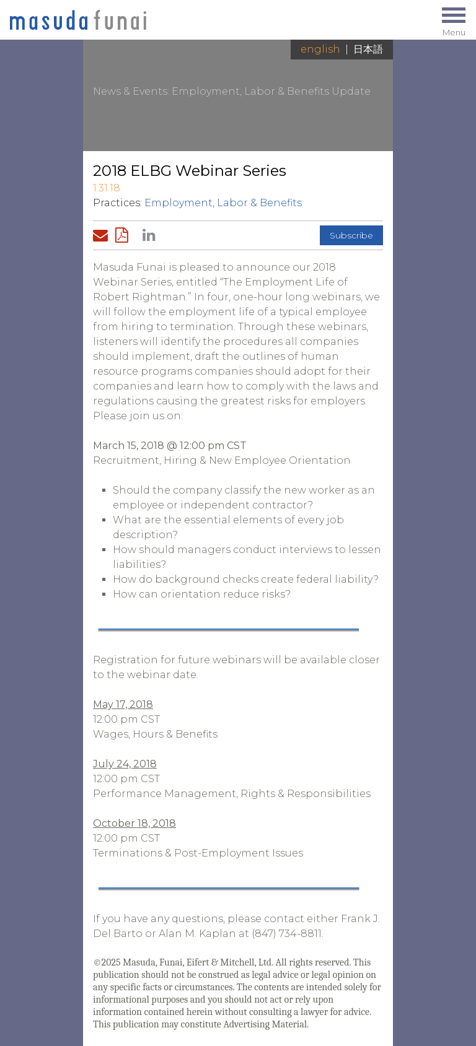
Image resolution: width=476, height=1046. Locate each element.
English (320, 49)
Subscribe (351, 235)
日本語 (368, 49)
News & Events (130, 91)
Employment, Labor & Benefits (223, 203)
